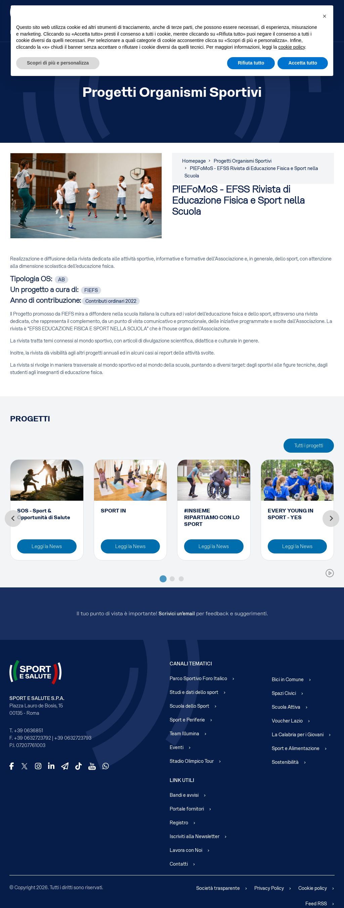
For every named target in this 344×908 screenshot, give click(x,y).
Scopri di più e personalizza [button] (58, 63)
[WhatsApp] (105, 766)
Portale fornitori (187, 809)
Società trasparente (218, 888)
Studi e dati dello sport (194, 692)
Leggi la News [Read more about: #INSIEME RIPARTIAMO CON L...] (214, 546)
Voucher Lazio (287, 721)
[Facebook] (11, 766)
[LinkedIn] (51, 766)
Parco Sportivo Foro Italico (198, 678)
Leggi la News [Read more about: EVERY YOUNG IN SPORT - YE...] (297, 546)
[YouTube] (92, 766)
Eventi (176, 747)
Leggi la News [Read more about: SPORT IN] (130, 546)
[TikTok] (78, 766)
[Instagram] (38, 766)
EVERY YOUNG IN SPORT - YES (290, 514)
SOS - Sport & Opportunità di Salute (43, 514)
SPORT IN (113, 510)
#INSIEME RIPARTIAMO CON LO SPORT (212, 517)
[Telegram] (65, 766)
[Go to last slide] (13, 518)
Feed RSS (316, 904)
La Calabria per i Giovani (298, 735)
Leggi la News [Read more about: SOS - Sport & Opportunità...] (47, 546)
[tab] (163, 578)
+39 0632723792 (32, 738)
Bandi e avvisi (184, 795)
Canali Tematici (191, 664)
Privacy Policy (269, 888)
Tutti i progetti (308, 446)
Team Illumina (184, 734)
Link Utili (182, 780)
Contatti (179, 864)
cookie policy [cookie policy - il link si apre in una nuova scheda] (291, 47)
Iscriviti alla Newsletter (194, 836)
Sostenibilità (285, 762)
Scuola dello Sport (189, 706)
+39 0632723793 (72, 738)
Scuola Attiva (286, 707)
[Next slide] (330, 518)
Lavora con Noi (186, 850)
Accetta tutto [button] (302, 63)
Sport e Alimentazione (295, 748)
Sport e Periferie (187, 720)
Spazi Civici (284, 693)
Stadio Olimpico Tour (192, 761)
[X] (24, 766)
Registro (179, 823)
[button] (324, 16)
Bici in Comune (288, 679)
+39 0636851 (28, 731)
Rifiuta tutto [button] (251, 63)
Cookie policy (312, 888)
